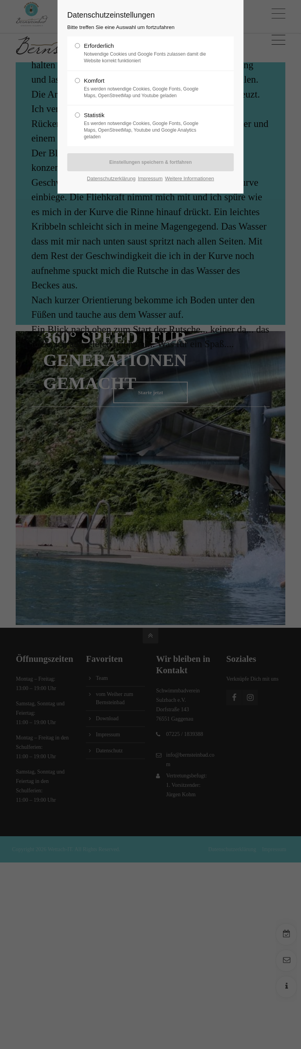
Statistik (147, 126)
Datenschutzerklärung (111, 178)
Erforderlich (147, 53)
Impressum (150, 178)
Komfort (147, 88)
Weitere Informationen (189, 178)
